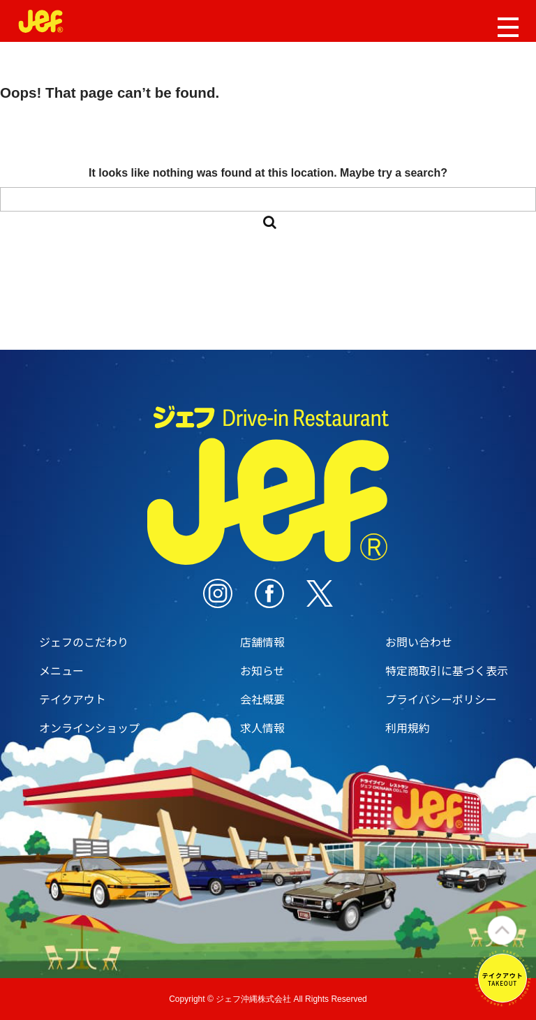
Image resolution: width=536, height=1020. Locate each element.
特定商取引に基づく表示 (446, 670)
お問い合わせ (418, 641)
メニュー (61, 670)
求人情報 (262, 727)
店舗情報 (262, 641)
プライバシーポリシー (441, 698)
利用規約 (407, 727)
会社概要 (262, 698)
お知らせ (262, 670)
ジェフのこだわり (83, 641)
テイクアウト (72, 698)
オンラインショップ (89, 727)
